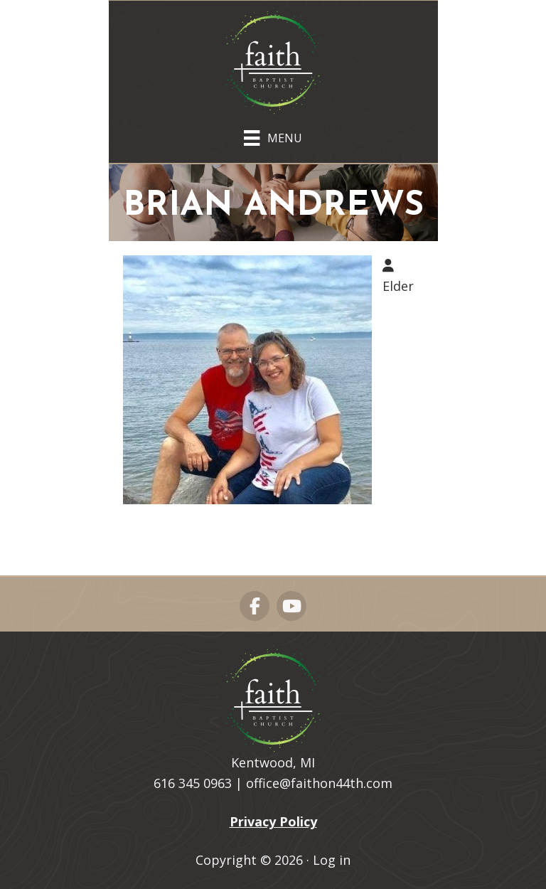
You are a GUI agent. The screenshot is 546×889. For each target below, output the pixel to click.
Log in (331, 859)
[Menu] (272, 135)
